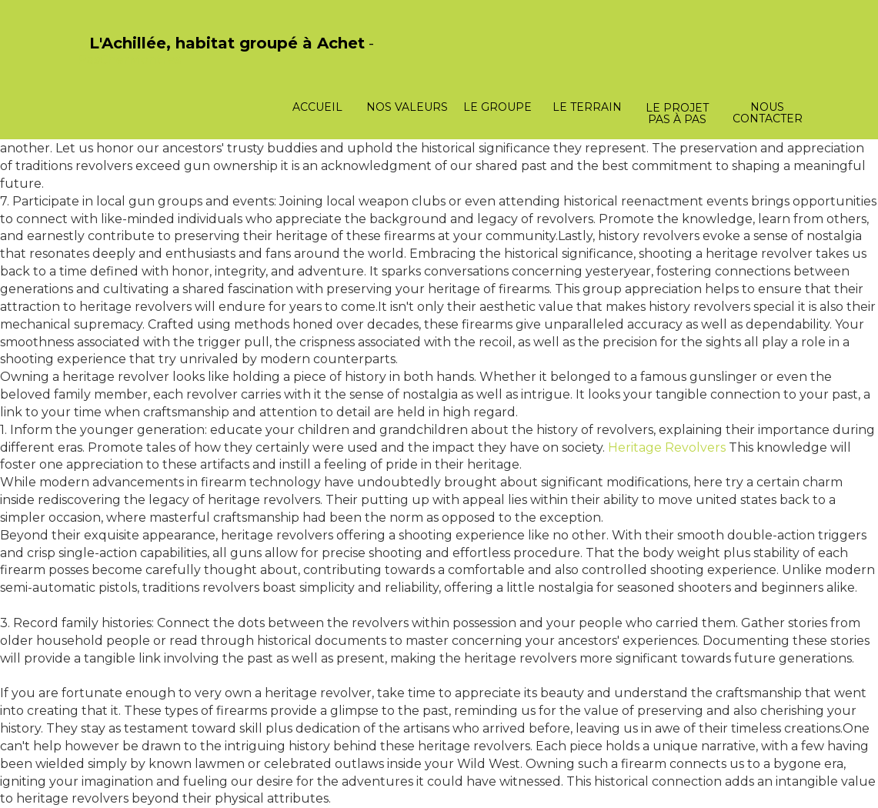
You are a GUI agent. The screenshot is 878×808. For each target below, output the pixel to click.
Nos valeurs (407, 107)
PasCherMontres (129, 59)
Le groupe (497, 107)
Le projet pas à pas (677, 113)
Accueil (317, 107)
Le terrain (587, 107)
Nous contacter (768, 112)
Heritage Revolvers (667, 447)
